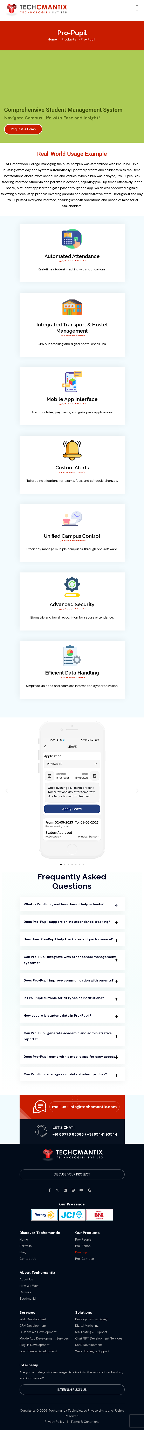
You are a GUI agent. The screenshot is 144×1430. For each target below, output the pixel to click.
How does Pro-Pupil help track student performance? (68, 939)
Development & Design (91, 1319)
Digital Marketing (87, 1326)
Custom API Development (38, 1332)
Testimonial (28, 1299)
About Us (26, 1279)
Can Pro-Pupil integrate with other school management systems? (70, 960)
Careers (25, 1292)
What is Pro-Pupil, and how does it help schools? (64, 904)
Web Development (33, 1319)
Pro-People (83, 1239)
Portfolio (26, 1246)
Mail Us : (84, 1106)
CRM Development (33, 1326)
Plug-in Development (35, 1345)
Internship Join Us (72, 1389)
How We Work (29, 1286)
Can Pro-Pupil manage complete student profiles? (65, 1074)
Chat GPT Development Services (99, 1338)
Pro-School (83, 1246)
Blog (23, 1252)
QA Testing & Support (91, 1332)
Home (24, 1239)
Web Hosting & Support (92, 1351)
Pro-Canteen (84, 1259)
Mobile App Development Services (44, 1338)
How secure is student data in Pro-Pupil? (57, 1015)
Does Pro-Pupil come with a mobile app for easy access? (70, 1056)
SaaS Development (88, 1345)
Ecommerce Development (38, 1351)
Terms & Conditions (85, 1422)
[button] (6, 790)
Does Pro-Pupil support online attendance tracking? (67, 922)
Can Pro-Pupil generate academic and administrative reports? (68, 1036)
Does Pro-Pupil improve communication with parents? (69, 980)
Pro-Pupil (81, 1252)
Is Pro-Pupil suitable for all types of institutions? (64, 998)
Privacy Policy (54, 1422)
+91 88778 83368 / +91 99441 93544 (85, 1134)
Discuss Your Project (72, 1174)
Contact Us (28, 1259)
